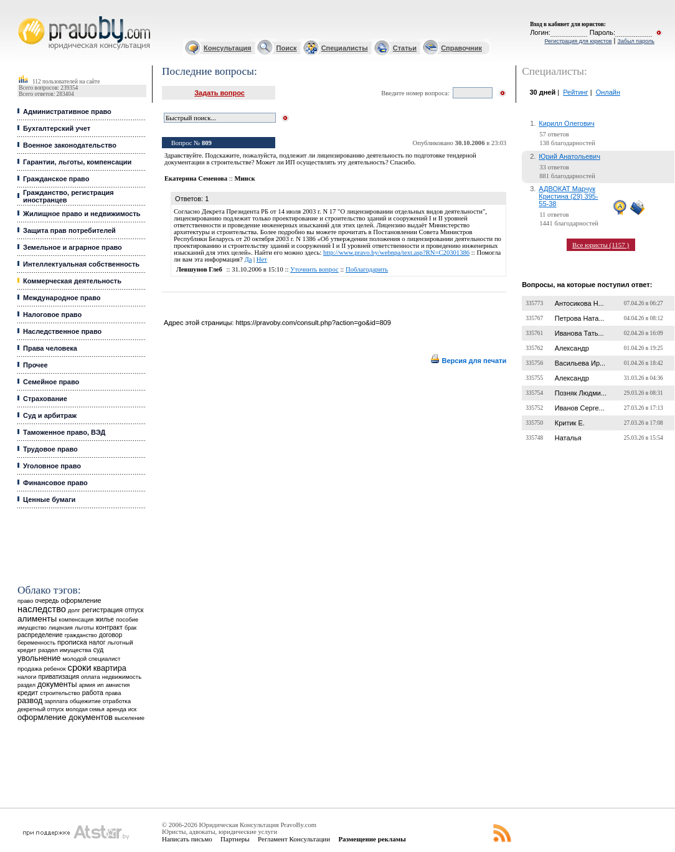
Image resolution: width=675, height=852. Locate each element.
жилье (104, 619)
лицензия (61, 628)
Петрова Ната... (580, 318)
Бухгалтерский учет (56, 128)
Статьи (405, 48)
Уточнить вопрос (314, 269)
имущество (32, 628)
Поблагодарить (367, 269)
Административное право (67, 111)
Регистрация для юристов (577, 41)
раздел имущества (64, 649)
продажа (29, 668)
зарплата (56, 701)
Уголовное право (52, 466)
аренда (116, 709)
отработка (117, 701)
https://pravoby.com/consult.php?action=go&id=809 (312, 322)
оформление (81, 600)
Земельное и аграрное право (72, 247)
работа (92, 692)
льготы (84, 627)
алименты (37, 618)
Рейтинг (575, 92)
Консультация (227, 48)
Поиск (286, 48)
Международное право (62, 297)
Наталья (568, 438)
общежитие (85, 701)
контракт (109, 627)
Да (248, 259)
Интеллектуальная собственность (81, 264)
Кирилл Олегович (566, 123)
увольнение (38, 658)
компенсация (76, 620)
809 (207, 143)
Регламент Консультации (294, 839)
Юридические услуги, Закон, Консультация (23, 16)
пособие (127, 620)
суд (98, 649)
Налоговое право (52, 314)
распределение (40, 635)
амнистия (118, 685)
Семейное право (51, 382)
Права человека (50, 348)
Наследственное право (62, 331)
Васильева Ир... (580, 363)
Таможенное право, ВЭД (64, 432)
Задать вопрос (219, 93)
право (25, 601)
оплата (90, 676)
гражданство (81, 635)
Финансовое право (55, 482)
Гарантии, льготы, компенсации (77, 162)
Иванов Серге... (580, 408)
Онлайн (608, 92)
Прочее (35, 365)
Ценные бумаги (49, 499)
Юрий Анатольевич (569, 156)
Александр (572, 348)
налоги (26, 676)
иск (132, 709)
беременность (36, 643)
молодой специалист (91, 658)
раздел (26, 685)
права (113, 693)
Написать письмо (187, 839)
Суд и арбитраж (50, 415)
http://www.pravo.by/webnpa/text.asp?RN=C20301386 (396, 252)
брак (130, 628)
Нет (262, 259)
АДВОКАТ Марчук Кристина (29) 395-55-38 (568, 196)
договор (111, 635)
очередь (47, 600)
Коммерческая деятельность (72, 281)
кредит (27, 692)
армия (87, 685)
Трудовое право (50, 449)
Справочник (461, 48)
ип (100, 684)
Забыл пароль (636, 41)
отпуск (134, 610)
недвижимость (121, 676)
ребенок (54, 668)
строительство (60, 692)
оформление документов (65, 717)
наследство (41, 609)
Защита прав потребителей (69, 230)
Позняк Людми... (581, 393)
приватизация (58, 676)
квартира (109, 668)
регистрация (102, 609)
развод (29, 700)
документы (57, 684)
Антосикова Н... (579, 303)
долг (74, 610)
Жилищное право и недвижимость (82, 213)
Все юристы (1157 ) (600, 245)
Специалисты (344, 48)
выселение (129, 717)
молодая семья (85, 709)
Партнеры (235, 839)
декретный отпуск (40, 709)
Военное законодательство (69, 145)
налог (97, 642)
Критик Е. (570, 423)
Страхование (45, 398)
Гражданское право (56, 178)
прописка (72, 642)
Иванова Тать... (579, 333)
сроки (80, 668)
